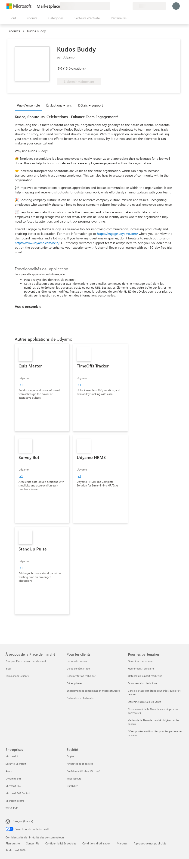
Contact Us (32, 843)
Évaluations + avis (59, 105)
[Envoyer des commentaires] (112, 6)
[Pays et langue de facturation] (149, 6)
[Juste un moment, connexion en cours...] (176, 6)
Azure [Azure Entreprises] (9, 771)
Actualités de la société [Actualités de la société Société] (80, 763)
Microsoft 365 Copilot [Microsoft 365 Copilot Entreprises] (18, 793)
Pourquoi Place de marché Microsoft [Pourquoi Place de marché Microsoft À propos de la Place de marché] (26, 661)
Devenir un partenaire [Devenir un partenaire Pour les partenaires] (140, 661)
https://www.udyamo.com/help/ (37, 243)
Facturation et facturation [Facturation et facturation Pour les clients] (81, 698)
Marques (122, 843)
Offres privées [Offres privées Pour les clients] (74, 683)
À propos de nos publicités (150, 843)
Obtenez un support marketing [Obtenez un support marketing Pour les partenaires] (145, 676)
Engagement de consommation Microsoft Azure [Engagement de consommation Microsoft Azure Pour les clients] (93, 690)
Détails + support (90, 105)
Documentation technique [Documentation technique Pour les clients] (81, 676)
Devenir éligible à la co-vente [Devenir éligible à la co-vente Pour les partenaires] (144, 701)
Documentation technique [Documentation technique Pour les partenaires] (142, 683)
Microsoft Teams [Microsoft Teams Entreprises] (15, 800)
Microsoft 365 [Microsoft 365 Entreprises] (13, 786)
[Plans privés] (129, 6)
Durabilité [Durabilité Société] (72, 786)
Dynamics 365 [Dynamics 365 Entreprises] (13, 778)
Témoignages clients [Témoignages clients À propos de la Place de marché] (17, 676)
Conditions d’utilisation (96, 843)
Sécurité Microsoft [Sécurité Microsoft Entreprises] (16, 763)
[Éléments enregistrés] (123, 6)
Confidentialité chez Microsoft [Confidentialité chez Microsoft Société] (83, 771)
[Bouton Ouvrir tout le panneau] (12, 18)
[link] (42, 387)
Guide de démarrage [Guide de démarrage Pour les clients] (78, 668)
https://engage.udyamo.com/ (117, 233)
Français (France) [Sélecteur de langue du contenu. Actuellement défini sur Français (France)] (22, 821)
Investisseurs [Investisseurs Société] (74, 778)
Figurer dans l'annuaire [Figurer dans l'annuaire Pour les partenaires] (141, 668)
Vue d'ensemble (28, 105)
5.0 (60, 68)
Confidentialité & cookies (60, 843)
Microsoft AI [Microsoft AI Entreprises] (12, 756)
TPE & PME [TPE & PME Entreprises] (12, 808)
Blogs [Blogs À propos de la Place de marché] (9, 668)
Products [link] (13, 31)
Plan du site (13, 843)
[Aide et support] (118, 6)
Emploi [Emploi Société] (70, 756)
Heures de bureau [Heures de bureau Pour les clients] (77, 661)
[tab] (29, 105)
